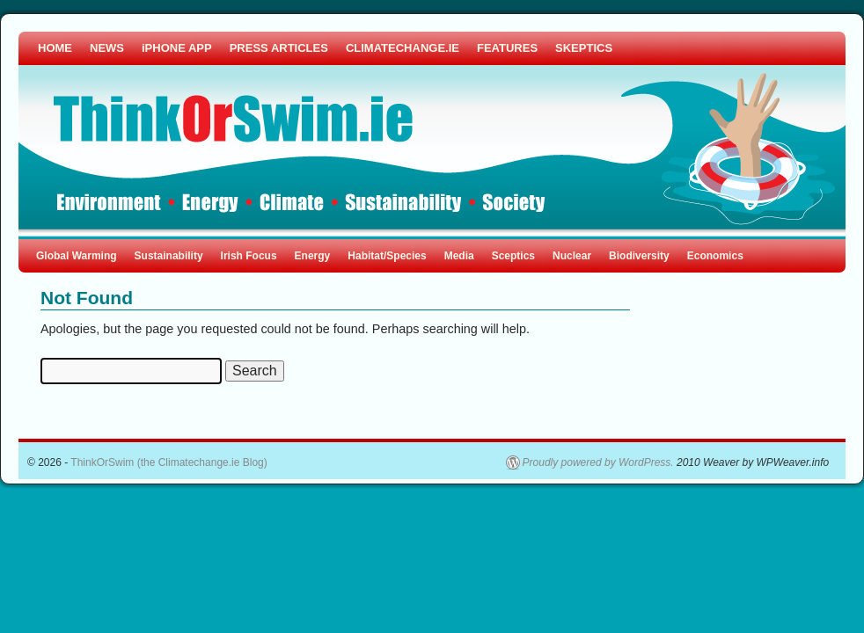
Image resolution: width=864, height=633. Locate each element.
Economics (715, 256)
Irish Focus (249, 256)
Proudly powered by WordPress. (598, 462)
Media (459, 256)
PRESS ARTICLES (279, 48)
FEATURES (507, 48)
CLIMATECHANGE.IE (402, 48)
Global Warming (76, 256)
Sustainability (169, 256)
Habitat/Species (387, 256)
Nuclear (572, 256)
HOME (55, 48)
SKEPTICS (583, 48)
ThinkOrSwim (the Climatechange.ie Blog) (168, 462)
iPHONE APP (177, 48)
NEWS (107, 48)
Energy (313, 256)
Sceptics (513, 256)
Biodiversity (639, 256)
